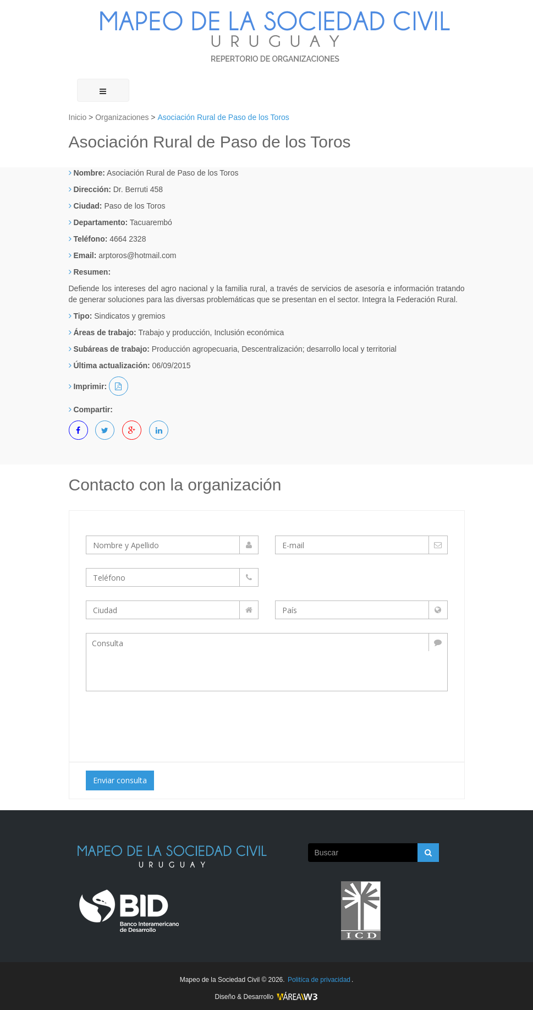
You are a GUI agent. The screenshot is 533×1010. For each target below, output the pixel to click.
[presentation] (177, 723)
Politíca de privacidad (319, 980)
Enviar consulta (120, 780)
